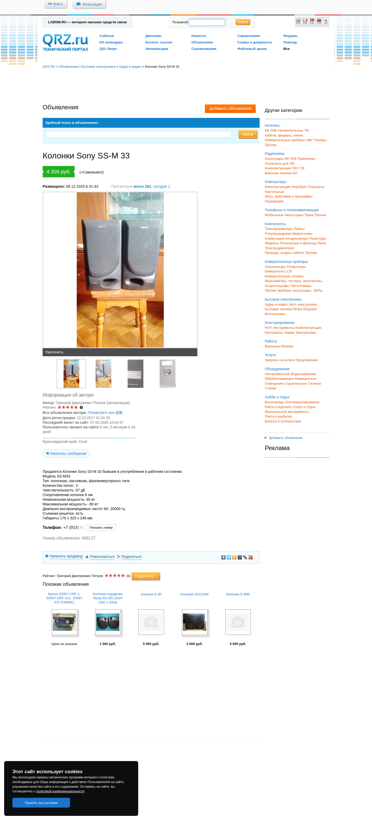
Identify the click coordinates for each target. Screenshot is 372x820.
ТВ (306, 130)
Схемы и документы (254, 42)
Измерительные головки (284, 276)
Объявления (202, 42)
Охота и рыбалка (278, 416)
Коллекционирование (303, 402)
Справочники (248, 36)
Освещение (274, 383)
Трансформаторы (279, 229)
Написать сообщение (68, 453)
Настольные (274, 192)
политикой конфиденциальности (60, 791)
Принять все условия (41, 803)
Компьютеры (275, 182)
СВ (302, 168)
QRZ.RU (49, 67)
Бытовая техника (278, 309)
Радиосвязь (275, 153)
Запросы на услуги (280, 360)
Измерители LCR (278, 271)
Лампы (299, 229)
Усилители (273, 163)
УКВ (273, 130)
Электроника (306, 333)
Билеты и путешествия (283, 421)
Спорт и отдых (304, 407)
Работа (271, 341)
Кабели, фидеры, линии (284, 135)
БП (295, 173)
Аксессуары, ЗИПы (307, 290)
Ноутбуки (299, 187)
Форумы (290, 36)
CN (319, 23)
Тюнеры (320, 140)
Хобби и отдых (277, 397)
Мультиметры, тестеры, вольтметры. (294, 281)
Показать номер (101, 527)
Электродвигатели (279, 248)
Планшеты (315, 187)
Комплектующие (278, 187)
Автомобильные (290, 130)
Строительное (295, 383)
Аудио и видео (130, 67)
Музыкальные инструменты (287, 412)
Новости (198, 36)
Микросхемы (302, 234)
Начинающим (156, 49)
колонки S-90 (151, 594)
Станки (270, 388)
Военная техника (278, 173)
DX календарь (111, 42)
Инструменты (284, 328)
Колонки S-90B (238, 594)
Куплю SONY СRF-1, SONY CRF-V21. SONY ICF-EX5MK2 (64, 598)
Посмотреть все (105, 413)
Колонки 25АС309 (194, 594)
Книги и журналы (278, 407)
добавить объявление (231, 108)
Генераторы (296, 267)
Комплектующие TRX (282, 168)
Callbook (106, 36)
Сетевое (314, 383)
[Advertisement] (186, 86)
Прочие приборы (278, 290)
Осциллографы (277, 286)
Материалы (274, 333)
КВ (267, 130)
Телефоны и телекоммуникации (292, 210)
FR (305, 23)
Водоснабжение (303, 374)
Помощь (290, 42)
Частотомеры (301, 286)
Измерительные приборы (286, 262)
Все (286, 49)
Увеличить (54, 352)
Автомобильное (277, 374)
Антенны (272, 125)
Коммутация (274, 238)
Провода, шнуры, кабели (284, 253)
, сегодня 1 (152, 186)
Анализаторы (275, 267)
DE (312, 23)
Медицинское (305, 379)
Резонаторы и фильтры (298, 243)
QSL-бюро (108, 49)
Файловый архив (252, 49)
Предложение (306, 360)
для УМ (289, 163)
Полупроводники (278, 234)
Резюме (287, 346)
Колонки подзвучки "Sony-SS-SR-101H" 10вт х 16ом (107, 598)
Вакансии (272, 346)
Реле (322, 243)
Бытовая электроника (98, 67)
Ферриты (272, 243)
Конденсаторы (296, 238)
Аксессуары (274, 159)
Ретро (297, 309)
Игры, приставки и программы (289, 196)
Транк (308, 215)
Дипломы (153, 36)
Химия (289, 333)
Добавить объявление (284, 438)
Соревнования (203, 49)
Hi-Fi (268, 328)
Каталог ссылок (158, 42)
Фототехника (275, 314)
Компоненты (275, 224)
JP (326, 23)
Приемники (306, 159)
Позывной (180, 22)
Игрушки (309, 309)
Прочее (271, 145)
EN (298, 23)
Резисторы (317, 238)
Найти (243, 22)
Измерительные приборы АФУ (289, 140)
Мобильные (274, 215)
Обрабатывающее (279, 379)
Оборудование (277, 369)
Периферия (274, 201)
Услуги (270, 355)
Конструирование (280, 323)
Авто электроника (303, 304)
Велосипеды (275, 402)
